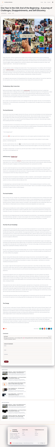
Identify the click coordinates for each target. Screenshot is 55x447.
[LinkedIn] (42, 443)
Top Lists (36, 433)
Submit (6, 361)
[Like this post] (5, 329)
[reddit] (44, 329)
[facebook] (42, 329)
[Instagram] (41, 443)
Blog (45, 2)
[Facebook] (44, 443)
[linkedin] (51, 329)
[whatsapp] (40, 329)
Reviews (36, 435)
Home (42, 2)
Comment (6, 354)
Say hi (39, 443)
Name (5, 345)
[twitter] (49, 329)
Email (5, 350)
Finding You (14, 156)
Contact (48, 2)
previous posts (27, 90)
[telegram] (47, 329)
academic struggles (10, 69)
